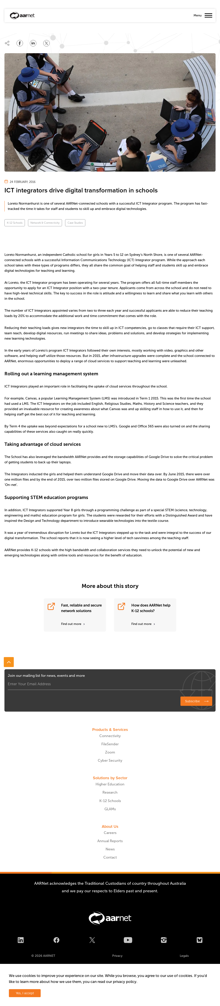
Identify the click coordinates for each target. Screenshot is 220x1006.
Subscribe (192, 701)
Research (110, 792)
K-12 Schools (14, 222)
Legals (184, 956)
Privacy (117, 956)
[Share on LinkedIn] (33, 43)
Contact (110, 857)
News (110, 849)
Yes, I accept (25, 993)
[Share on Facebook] (19, 43)
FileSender (110, 744)
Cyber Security (110, 760)
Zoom (110, 752)
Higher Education (110, 784)
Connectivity (110, 736)
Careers (110, 833)
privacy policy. (125, 981)
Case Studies (75, 222)
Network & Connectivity (45, 222)
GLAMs (110, 809)
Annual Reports (110, 841)
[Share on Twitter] (46, 43)
